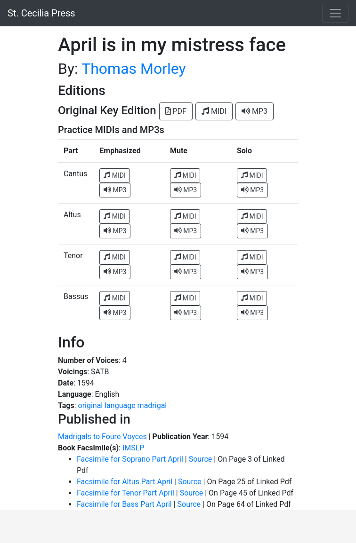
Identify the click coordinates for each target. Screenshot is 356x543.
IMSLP (133, 447)
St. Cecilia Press (41, 13)
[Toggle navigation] (335, 13)
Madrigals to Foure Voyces (102, 436)
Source (200, 459)
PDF (175, 111)
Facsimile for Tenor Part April (125, 492)
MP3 (254, 111)
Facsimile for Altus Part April (124, 481)
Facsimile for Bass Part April (124, 504)
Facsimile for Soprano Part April (130, 459)
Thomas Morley (133, 69)
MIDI (214, 111)
